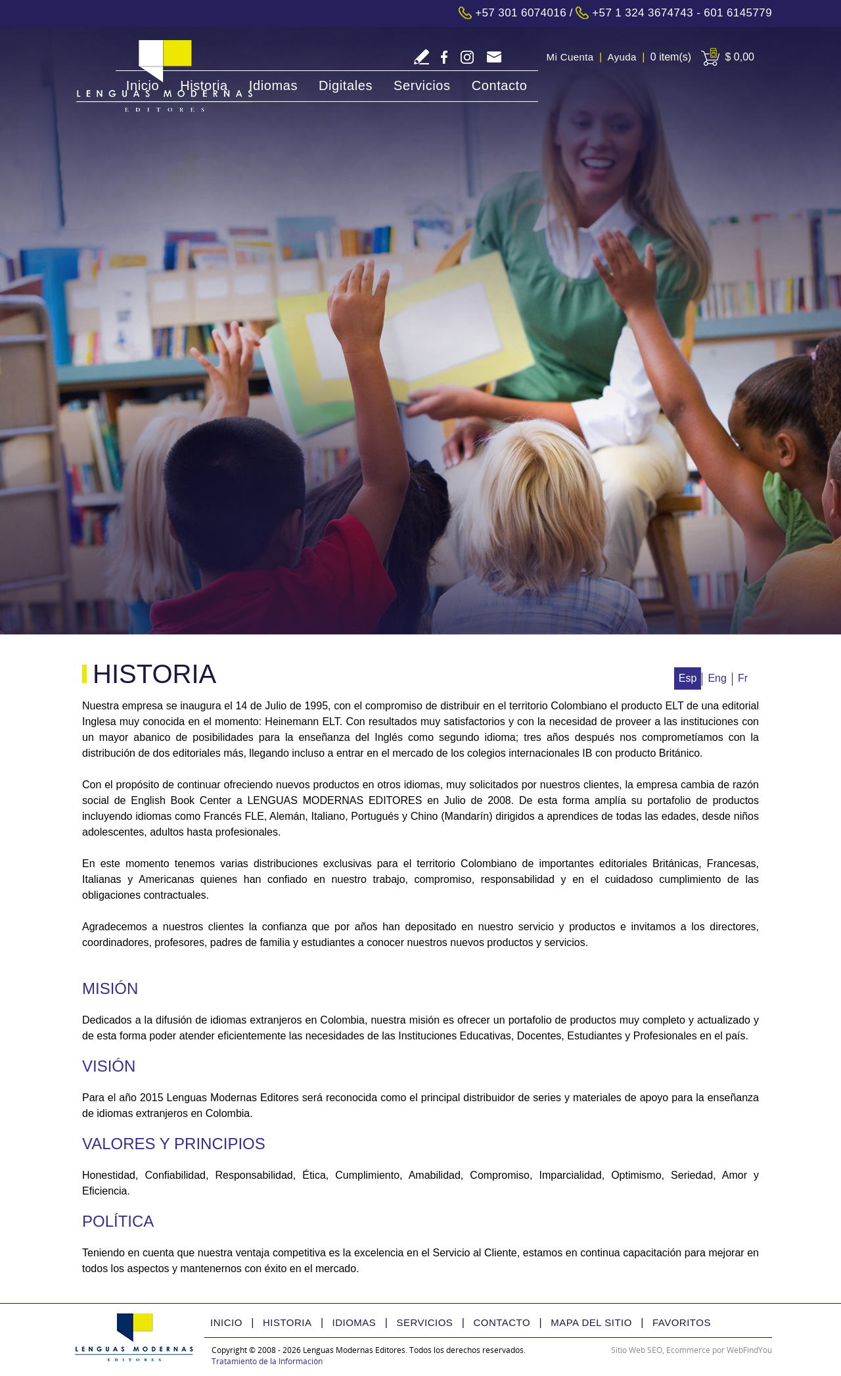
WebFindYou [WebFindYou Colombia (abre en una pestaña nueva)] (749, 1350)
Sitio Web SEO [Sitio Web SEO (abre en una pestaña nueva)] (636, 1350)
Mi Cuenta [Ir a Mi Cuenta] (570, 56)
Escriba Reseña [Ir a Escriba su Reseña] (421, 56)
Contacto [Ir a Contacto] (500, 85)
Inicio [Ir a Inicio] (142, 85)
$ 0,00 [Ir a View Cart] (739, 56)
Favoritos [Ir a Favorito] (681, 1322)
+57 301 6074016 (520, 13)
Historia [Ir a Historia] (204, 85)
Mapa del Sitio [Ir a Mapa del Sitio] (591, 1322)
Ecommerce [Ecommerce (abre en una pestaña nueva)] (688, 1350)
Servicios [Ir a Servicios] (422, 85)
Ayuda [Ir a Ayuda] (622, 56)
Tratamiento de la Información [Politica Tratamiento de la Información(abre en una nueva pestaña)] (267, 1361)
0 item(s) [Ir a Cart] (670, 56)
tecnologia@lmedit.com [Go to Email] (493, 58)
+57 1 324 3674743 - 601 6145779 (682, 13)
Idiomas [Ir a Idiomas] (273, 85)
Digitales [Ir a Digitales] (346, 85)
